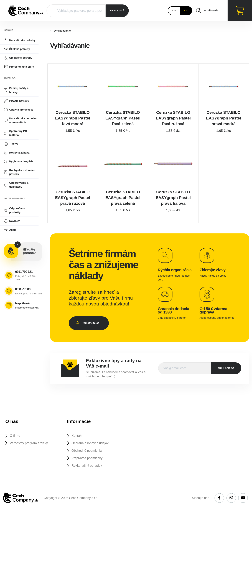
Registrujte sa (91, 327)
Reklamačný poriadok (88, 471)
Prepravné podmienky (88, 463)
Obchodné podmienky (88, 456)
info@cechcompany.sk (27, 307)
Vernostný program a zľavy (30, 448)
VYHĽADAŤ (117, 10)
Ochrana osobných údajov (91, 448)
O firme (15, 440)
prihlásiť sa (226, 372)
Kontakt (77, 440)
